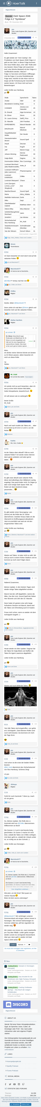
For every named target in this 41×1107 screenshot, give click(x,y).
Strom (13, 244)
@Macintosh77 (19, 303)
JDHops (14, 784)
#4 (36, 299)
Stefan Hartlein (16, 320)
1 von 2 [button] (13, 944)
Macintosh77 (16, 269)
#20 (36, 912)
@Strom (25, 307)
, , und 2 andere (19, 237)
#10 (36, 508)
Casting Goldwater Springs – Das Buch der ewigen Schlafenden (20, 989)
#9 (36, 473)
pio (7, 22)
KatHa (13, 441)
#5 (36, 328)
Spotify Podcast (12, 1066)
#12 (36, 578)
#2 (36, 252)
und (13, 262)
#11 (36, 551)
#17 (36, 792)
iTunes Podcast (12, 1071)
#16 (36, 758)
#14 (36, 681)
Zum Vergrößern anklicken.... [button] (20, 889)
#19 (36, 867)
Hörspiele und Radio (14, 972)
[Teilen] (33, 37)
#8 (36, 449)
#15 (36, 724)
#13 (36, 644)
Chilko (13, 291)
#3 (36, 277)
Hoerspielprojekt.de (14, 1061)
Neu (8, 961)
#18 (36, 817)
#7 (36, 421)
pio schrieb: (9, 332)
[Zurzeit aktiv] (8, 272)
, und (15, 284)
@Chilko (7, 281)
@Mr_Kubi (8, 767)
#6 (36, 382)
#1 (36, 37)
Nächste (22, 944)
